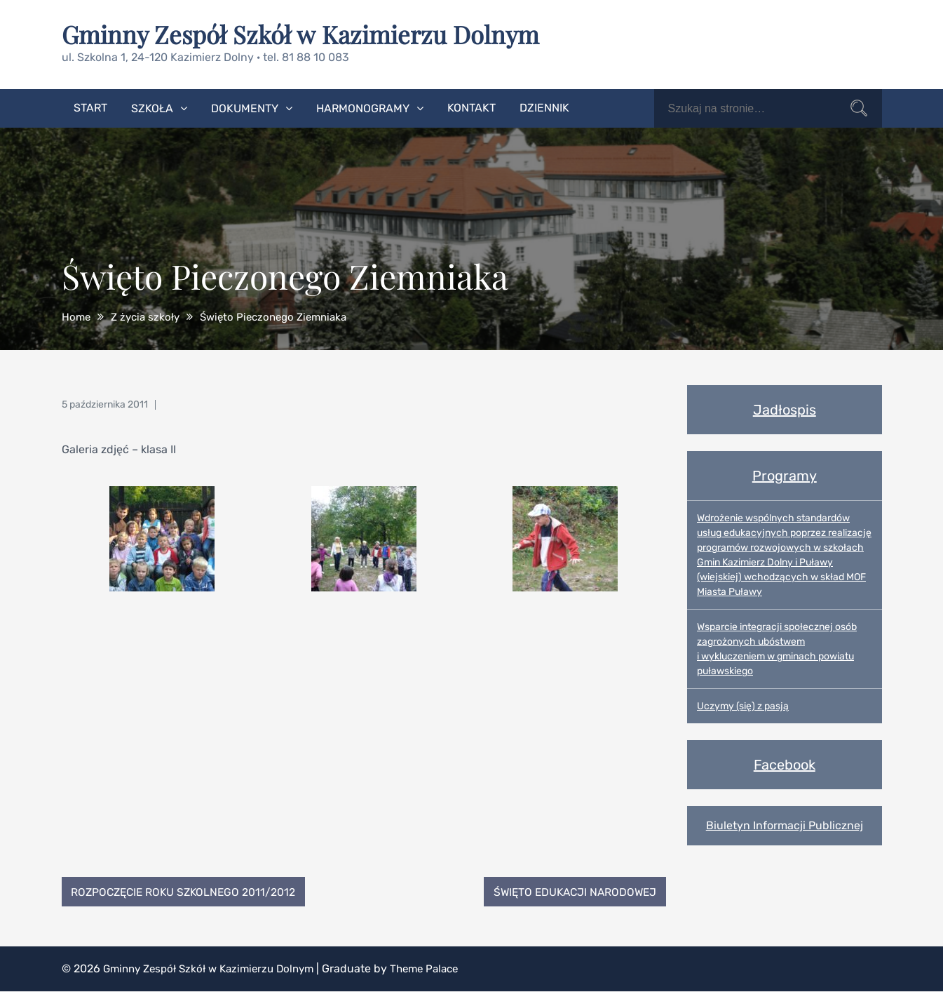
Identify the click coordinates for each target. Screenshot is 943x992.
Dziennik (544, 107)
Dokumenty (244, 107)
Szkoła (152, 107)
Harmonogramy (362, 107)
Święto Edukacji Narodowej (571, 891)
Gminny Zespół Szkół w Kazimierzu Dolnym (308, 34)
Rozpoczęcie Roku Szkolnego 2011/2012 (188, 891)
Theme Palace (440, 969)
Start (90, 107)
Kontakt (471, 107)
